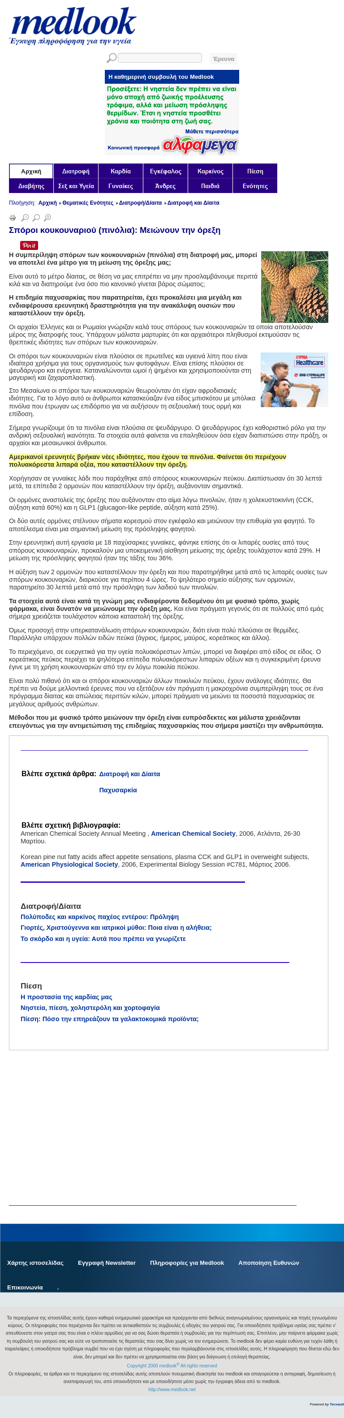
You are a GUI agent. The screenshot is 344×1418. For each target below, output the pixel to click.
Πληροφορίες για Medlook (187, 1262)
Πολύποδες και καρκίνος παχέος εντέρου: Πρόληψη (100, 916)
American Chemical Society (193, 833)
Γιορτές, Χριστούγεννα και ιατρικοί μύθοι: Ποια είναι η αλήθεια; (116, 927)
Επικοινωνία (25, 1287)
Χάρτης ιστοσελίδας (35, 1262)
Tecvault (337, 1404)
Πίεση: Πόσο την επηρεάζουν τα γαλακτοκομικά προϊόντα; (110, 1019)
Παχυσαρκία (118, 790)
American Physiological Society (69, 864)
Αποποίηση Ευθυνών (268, 1262)
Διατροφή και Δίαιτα (129, 774)
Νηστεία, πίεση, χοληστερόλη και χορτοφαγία (90, 1007)
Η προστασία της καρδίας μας (66, 997)
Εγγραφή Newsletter (107, 1262)
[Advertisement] (76, 1083)
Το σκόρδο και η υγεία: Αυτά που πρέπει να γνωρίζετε (103, 938)
